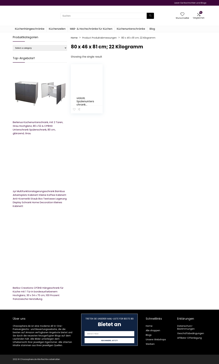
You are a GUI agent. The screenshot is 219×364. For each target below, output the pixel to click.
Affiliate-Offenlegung (189, 337)
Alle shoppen (153, 330)
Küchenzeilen (57, 29)
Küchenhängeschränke (29, 29)
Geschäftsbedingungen (190, 333)
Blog (152, 29)
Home (74, 37)
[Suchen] (150, 16)
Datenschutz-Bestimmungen (186, 327)
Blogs (149, 335)
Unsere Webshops (156, 339)
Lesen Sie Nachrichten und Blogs (190, 2)
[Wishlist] (182, 14)
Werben (150, 344)
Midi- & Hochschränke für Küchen (91, 29)
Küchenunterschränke (131, 29)
